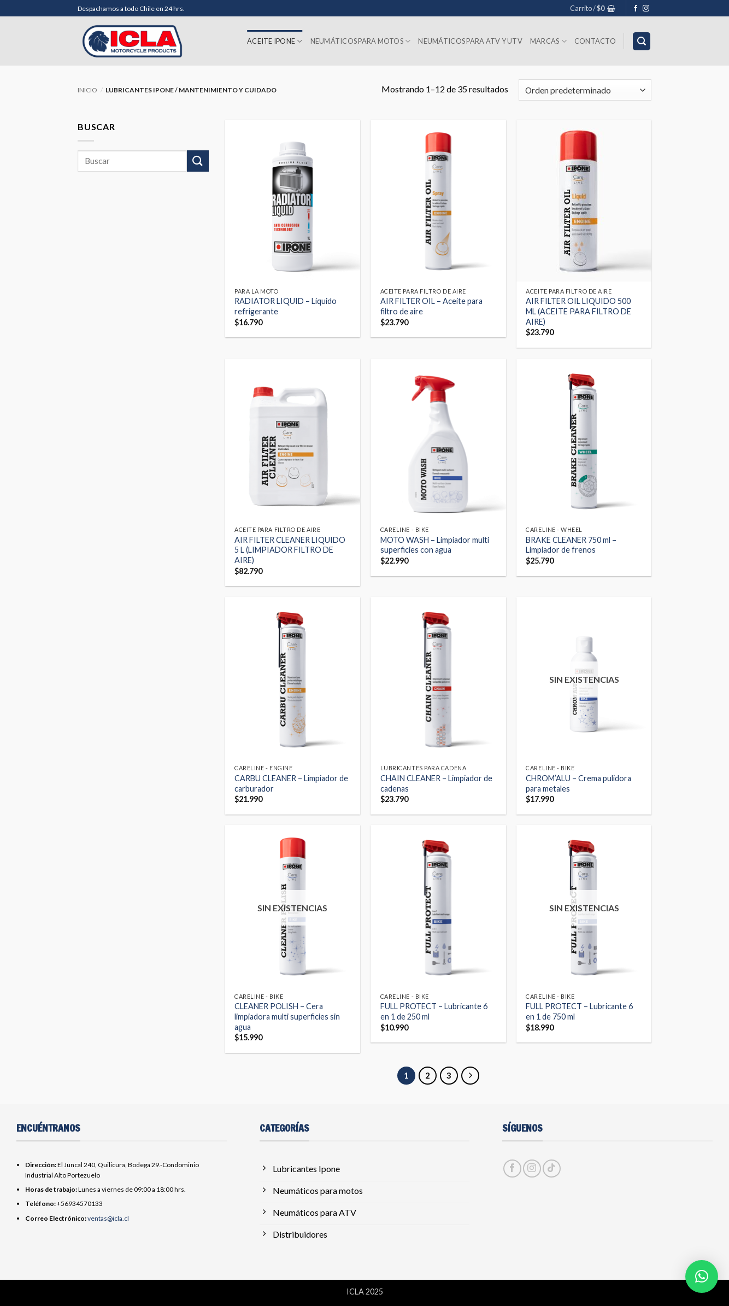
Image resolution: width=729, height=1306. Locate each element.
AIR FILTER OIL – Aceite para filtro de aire (431, 306)
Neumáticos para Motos (360, 41)
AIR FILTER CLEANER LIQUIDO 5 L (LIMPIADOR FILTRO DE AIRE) (289, 550)
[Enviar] (198, 161)
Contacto (595, 41)
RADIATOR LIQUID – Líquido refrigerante (285, 306)
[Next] (470, 1076)
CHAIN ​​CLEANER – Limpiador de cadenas (436, 783)
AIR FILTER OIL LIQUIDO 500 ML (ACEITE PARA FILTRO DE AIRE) (578, 311)
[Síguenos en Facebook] (635, 9)
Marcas (548, 41)
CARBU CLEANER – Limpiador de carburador (291, 783)
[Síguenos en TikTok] (552, 1168)
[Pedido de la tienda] (585, 90)
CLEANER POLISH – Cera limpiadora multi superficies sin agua (287, 1016)
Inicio (87, 90)
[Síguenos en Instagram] (646, 9)
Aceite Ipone (275, 41)
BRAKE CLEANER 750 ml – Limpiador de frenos (571, 545)
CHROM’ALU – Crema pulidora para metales (578, 783)
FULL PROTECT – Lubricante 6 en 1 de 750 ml (579, 1011)
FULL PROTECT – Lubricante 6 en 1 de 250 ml (433, 1011)
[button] (592, 8)
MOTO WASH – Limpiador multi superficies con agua (434, 545)
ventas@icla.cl (108, 1218)
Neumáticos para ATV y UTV (470, 41)
